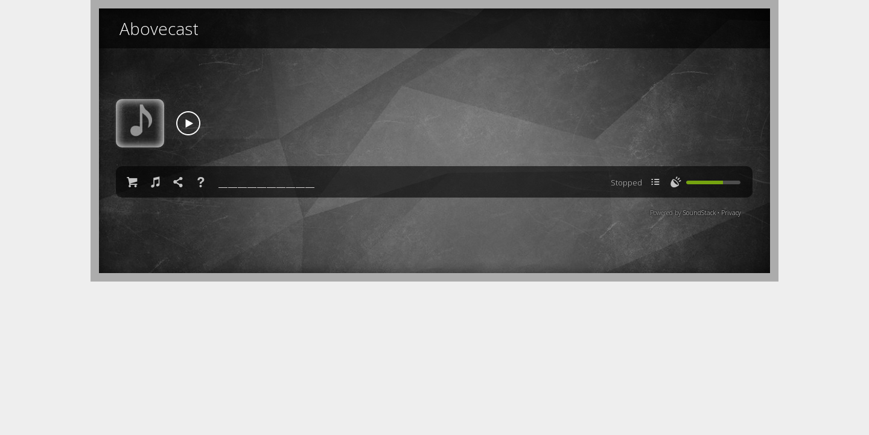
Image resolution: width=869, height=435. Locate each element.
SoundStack (699, 212)
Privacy (731, 212)
